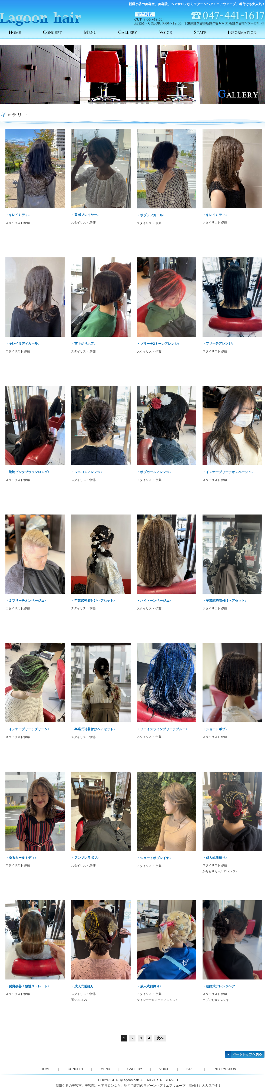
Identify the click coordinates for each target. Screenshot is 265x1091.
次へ (160, 1038)
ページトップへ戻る (245, 1054)
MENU (95, 32)
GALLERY (132, 32)
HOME (19, 32)
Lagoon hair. (131, 1080)
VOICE (170, 32)
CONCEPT (57, 32)
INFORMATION (246, 32)
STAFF (208, 32)
